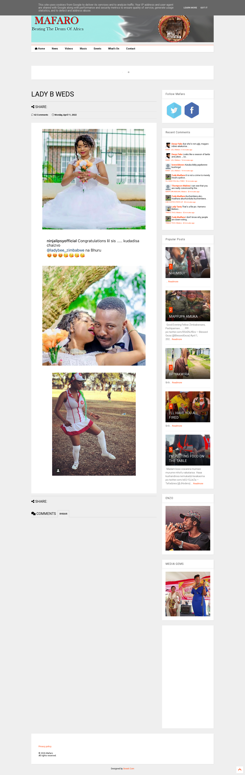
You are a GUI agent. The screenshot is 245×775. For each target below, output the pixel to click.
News (55, 48)
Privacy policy (45, 746)
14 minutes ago (187, 160)
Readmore (173, 281)
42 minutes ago (188, 223)
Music (83, 48)
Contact (130, 48)
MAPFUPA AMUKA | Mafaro (176, 192)
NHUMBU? (177, 273)
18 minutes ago (191, 181)
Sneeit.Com (128, 768)
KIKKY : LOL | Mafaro (173, 150)
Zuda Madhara (178, 175)
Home (40, 48)
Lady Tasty (177, 207)
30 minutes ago (190, 202)
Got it (203, 8)
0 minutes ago (187, 150)
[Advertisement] (188, 676)
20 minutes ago (193, 192)
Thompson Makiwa (181, 186)
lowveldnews (178, 165)
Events (97, 48)
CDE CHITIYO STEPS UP (174, 202)
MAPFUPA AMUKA (183, 316)
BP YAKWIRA (179, 374)
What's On (113, 48)
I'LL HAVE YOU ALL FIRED (175, 181)
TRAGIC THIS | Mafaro (174, 212)
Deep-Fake (177, 144)
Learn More (190, 8)
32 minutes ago (188, 212)
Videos (69, 48)
